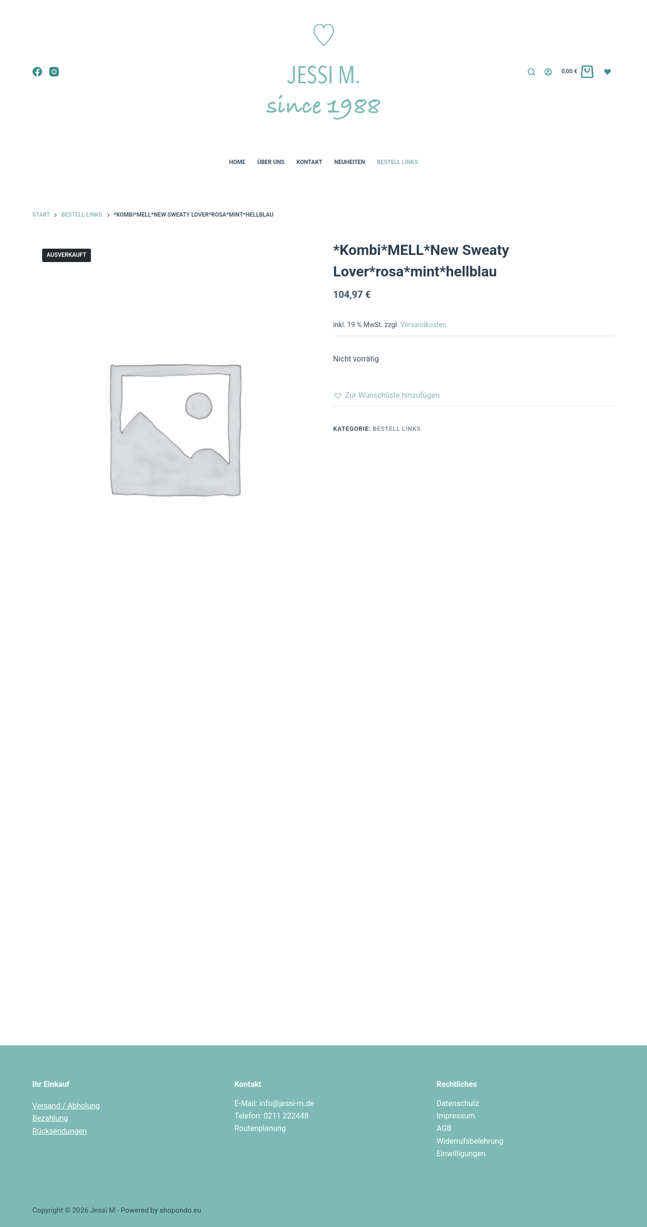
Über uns (271, 162)
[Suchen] (531, 72)
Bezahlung (50, 1118)
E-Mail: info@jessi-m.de (274, 1103)
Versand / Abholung (66, 1105)
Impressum (455, 1115)
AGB (443, 1128)
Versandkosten (423, 325)
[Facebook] (37, 72)
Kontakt (310, 162)
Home (237, 162)
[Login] (548, 72)
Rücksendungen (60, 1131)
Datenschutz (457, 1103)
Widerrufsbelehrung (469, 1141)
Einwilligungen (460, 1153)
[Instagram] (54, 72)
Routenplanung (260, 1128)
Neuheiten (349, 162)
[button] (386, 395)
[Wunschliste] (608, 71)
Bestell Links (397, 162)
